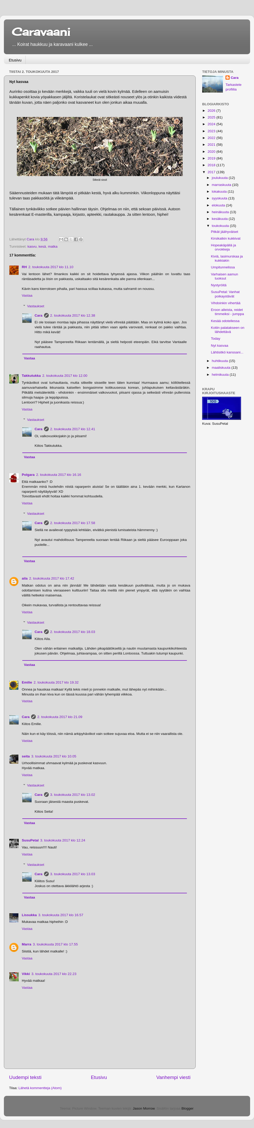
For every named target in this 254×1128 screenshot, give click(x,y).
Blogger (187, 1108)
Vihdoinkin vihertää (226, 303)
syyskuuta (220, 198)
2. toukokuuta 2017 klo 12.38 (72, 315)
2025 (212, 117)
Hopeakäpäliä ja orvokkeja (223, 247)
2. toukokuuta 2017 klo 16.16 (58, 475)
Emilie (27, 682)
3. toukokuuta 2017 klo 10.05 (53, 756)
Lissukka (29, 915)
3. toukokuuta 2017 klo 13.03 (72, 874)
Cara (39, 315)
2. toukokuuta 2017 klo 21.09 (59, 717)
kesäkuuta (220, 219)
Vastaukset (35, 306)
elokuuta (219, 205)
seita (26, 756)
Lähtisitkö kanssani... (227, 352)
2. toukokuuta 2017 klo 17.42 (51, 578)
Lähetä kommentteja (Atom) (40, 1088)
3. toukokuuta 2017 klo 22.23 (53, 974)
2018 (212, 165)
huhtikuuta (220, 361)
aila (25, 578)
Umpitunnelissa (223, 267)
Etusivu (15, 60)
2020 (212, 152)
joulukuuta (220, 178)
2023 (212, 131)
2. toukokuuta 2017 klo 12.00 (64, 376)
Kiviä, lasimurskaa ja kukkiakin (227, 258)
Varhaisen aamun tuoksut (224, 276)
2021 (212, 145)
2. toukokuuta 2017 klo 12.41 (72, 429)
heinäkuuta (221, 212)
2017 (212, 172)
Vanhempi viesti (173, 1077)
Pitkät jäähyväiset (224, 232)
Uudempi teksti (25, 1077)
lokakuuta (220, 191)
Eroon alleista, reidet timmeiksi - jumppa (227, 312)
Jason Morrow (143, 1108)
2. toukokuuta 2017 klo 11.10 (51, 267)
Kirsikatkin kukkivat (226, 238)
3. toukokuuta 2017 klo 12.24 (62, 840)
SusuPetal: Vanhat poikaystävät (225, 294)
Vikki (26, 974)
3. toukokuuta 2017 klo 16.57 (60, 915)
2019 (212, 158)
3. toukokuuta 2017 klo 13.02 (72, 795)
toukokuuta (221, 226)
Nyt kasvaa (219, 345)
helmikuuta (221, 375)
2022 (212, 138)
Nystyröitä (219, 285)
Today (215, 338)
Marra (26, 944)
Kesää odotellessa (225, 321)
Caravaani (41, 31)
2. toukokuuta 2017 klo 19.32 (56, 682)
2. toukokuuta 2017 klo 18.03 (72, 632)
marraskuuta (222, 185)
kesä (42, 246)
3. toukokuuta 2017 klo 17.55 (55, 944)
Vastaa (27, 295)
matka (53, 246)
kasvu (32, 246)
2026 (212, 111)
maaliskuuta (221, 368)
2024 (212, 124)
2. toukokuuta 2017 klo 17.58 (72, 523)
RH (24, 267)
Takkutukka (31, 376)
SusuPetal (30, 840)
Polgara (28, 475)
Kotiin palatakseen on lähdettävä (227, 330)
